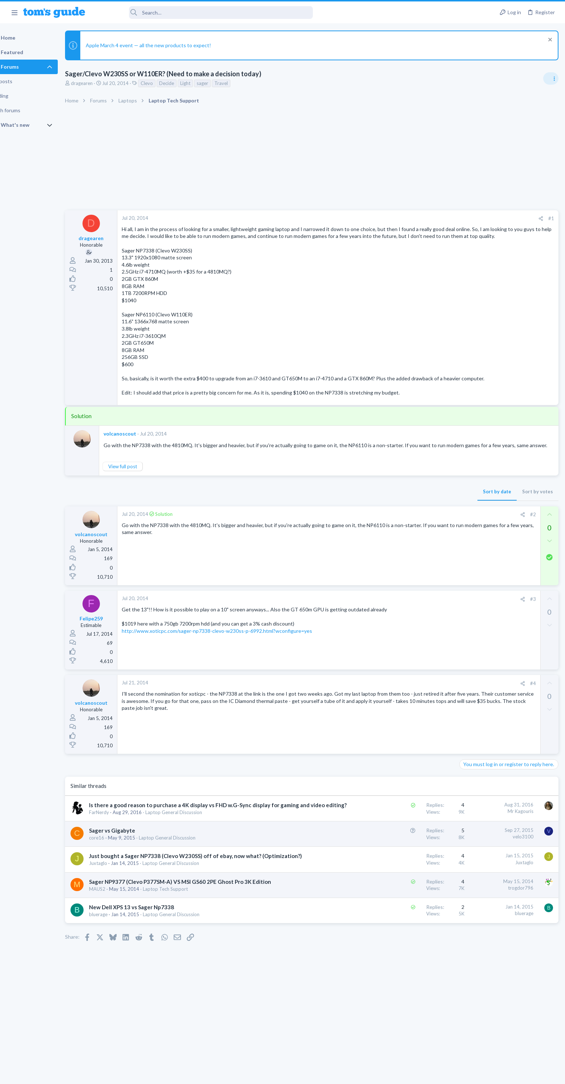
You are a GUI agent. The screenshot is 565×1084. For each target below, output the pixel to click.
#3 (416, 620)
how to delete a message (490, 692)
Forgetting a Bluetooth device (496, 524)
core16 (115, 867)
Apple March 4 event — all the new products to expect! (167, 45)
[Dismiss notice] (548, 40)
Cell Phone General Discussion (494, 544)
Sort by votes (420, 513)
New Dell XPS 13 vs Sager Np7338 (150, 944)
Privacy (301, 1074)
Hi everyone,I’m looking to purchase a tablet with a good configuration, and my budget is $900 (504, 566)
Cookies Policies (255, 1074)
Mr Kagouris (403, 833)
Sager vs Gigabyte (131, 859)
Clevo (165, 83)
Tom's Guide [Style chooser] (506, 1023)
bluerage (117, 951)
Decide (185, 83)
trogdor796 (403, 924)
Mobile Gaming (478, 628)
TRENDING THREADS (473, 432)
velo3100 (406, 866)
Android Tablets (479, 593)
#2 (416, 536)
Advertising (204, 1074)
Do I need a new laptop (499, 489)
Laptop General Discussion (192, 841)
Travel (239, 83)
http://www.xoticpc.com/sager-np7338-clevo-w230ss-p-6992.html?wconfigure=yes (235, 652)
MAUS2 (116, 925)
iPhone (469, 677)
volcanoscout (138, 448)
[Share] (424, 218)
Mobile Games (491, 608)
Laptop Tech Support (183, 925)
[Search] (204, 12)
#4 (416, 704)
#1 (434, 218)
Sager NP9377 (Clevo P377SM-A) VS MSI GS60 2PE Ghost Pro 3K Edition (199, 918)
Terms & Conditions (351, 1074)
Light (204, 83)
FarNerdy (118, 841)
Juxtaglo (117, 900)
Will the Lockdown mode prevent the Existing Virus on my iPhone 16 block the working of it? (507, 650)
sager (221, 83)
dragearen (100, 83)
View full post (141, 488)
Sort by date (380, 513)
